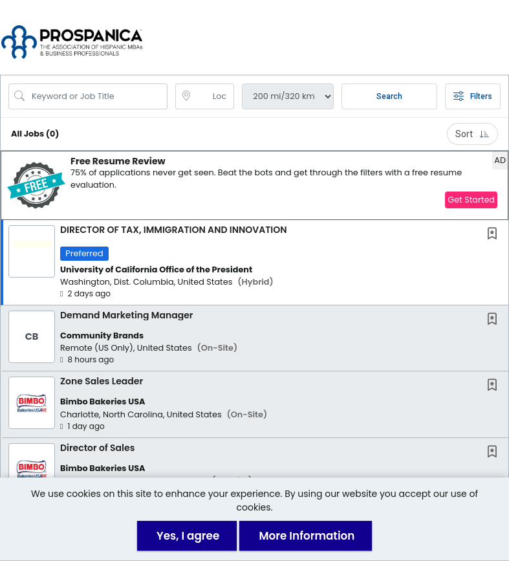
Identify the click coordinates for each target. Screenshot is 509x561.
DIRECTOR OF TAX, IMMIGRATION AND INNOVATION (173, 231)
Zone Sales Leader (101, 383)
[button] (497, 38)
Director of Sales (97, 449)
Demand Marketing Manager (126, 317)
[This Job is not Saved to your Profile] (494, 236)
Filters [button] (472, 98)
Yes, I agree (188, 536)
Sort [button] (472, 136)
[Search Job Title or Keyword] (97, 98)
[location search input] (214, 98)
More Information (306, 536)
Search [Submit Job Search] (389, 98)
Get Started (471, 201)
